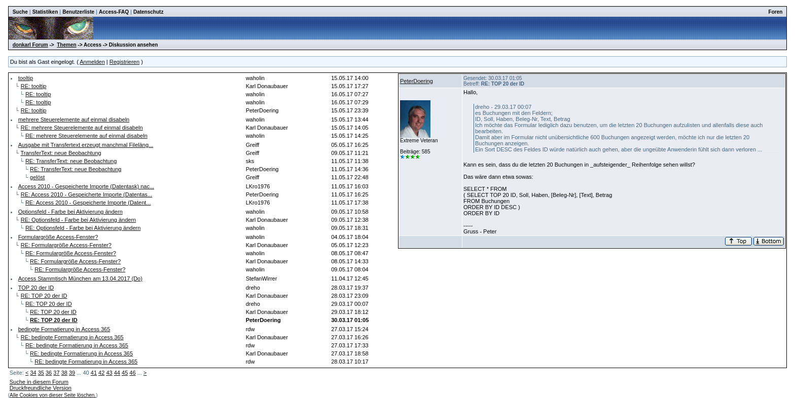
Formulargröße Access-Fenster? (58, 237)
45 (125, 373)
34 (33, 373)
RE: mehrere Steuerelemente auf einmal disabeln (82, 128)
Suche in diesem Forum (39, 382)
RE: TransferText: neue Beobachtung (71, 161)
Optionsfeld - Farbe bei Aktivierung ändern (70, 212)
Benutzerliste (78, 12)
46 (132, 373)
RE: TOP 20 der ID (44, 296)
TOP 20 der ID (36, 288)
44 (117, 373)
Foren (776, 12)
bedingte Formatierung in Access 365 (64, 329)
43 (109, 373)
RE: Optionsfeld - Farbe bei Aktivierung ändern (78, 220)
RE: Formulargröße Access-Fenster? (66, 245)
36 (49, 373)
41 (94, 373)
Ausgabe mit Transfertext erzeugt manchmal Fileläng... (86, 145)
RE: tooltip (34, 86)
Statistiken (45, 12)
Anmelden (92, 62)
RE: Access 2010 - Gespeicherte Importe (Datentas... (86, 194)
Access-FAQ (114, 12)
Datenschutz (148, 12)
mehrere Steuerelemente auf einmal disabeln (74, 119)
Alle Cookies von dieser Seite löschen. (53, 395)
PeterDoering (416, 81)
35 (41, 373)
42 (101, 373)
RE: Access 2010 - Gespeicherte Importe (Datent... (88, 203)
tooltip (25, 78)
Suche (20, 12)
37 (56, 373)
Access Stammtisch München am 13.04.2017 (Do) (80, 278)
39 (72, 373)
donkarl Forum (30, 45)
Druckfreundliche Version (40, 388)
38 (64, 373)
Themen (66, 45)
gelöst (37, 177)
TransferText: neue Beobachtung (61, 153)
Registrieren (124, 62)
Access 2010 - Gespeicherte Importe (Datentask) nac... (86, 186)
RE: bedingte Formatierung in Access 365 (72, 337)
